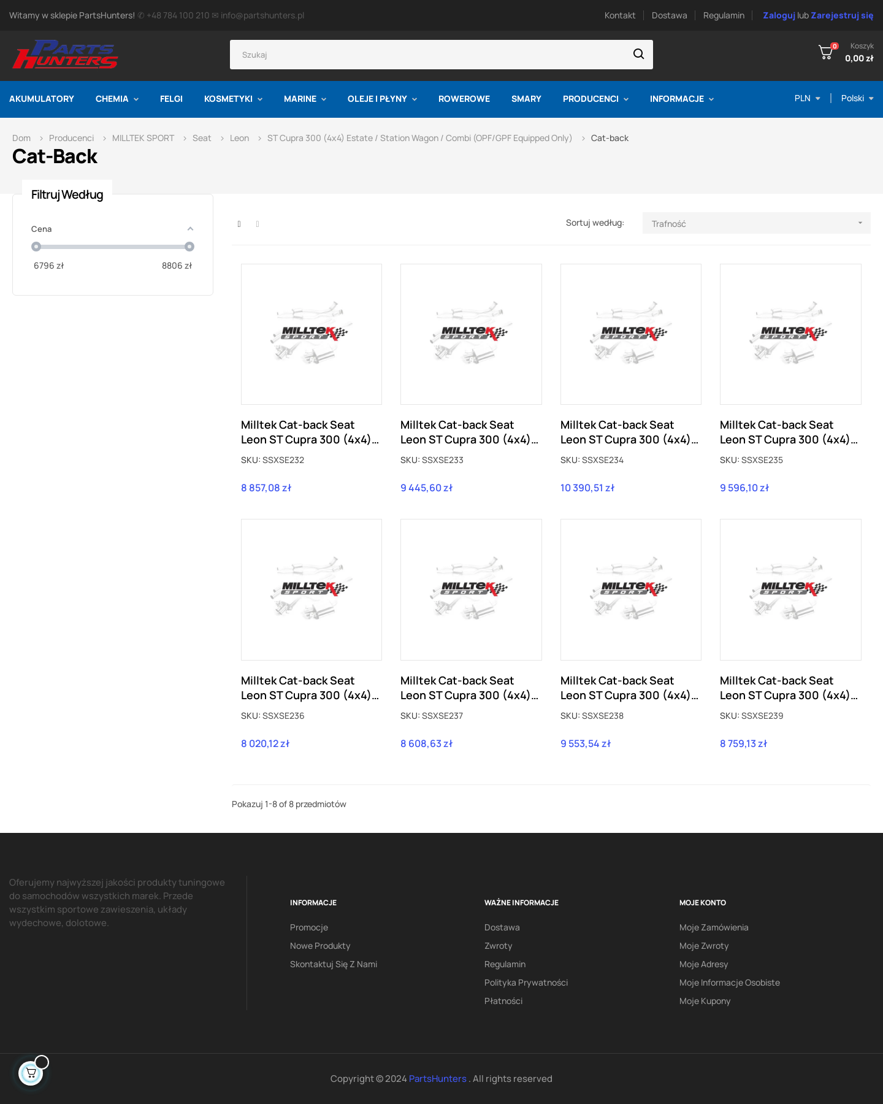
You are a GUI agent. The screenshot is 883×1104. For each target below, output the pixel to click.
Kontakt (620, 15)
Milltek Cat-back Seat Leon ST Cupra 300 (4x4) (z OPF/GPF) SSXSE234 (625, 432)
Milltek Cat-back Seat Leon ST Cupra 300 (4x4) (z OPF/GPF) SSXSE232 (306, 432)
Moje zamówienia (714, 927)
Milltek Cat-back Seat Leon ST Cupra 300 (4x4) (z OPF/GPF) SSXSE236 (306, 687)
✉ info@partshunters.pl (258, 15)
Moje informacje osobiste (729, 982)
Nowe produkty (320, 945)
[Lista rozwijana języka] (857, 98)
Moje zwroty (704, 945)
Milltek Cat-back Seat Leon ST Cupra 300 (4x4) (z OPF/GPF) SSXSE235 (785, 432)
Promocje (309, 927)
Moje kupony (705, 1000)
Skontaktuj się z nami (333, 964)
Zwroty (498, 945)
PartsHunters (438, 1078)
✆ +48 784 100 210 (173, 15)
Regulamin (723, 15)
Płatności (503, 1000)
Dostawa (669, 15)
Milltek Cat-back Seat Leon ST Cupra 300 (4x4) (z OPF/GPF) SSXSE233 (465, 432)
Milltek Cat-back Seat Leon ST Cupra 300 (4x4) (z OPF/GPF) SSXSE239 (785, 687)
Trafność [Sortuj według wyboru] (761, 223)
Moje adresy (703, 964)
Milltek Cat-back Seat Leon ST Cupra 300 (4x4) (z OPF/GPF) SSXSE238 (625, 687)
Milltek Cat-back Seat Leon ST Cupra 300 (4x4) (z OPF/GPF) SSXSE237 (465, 687)
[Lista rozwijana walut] (807, 98)
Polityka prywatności (526, 982)
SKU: (251, 460)
